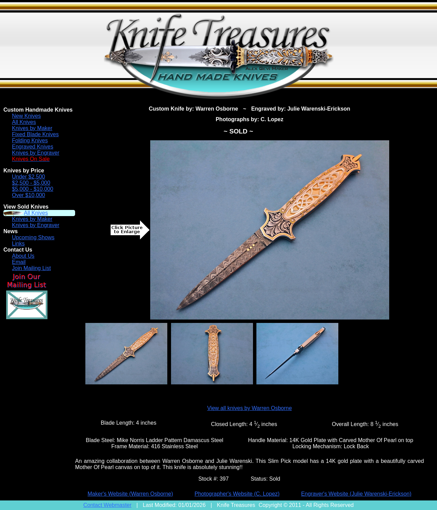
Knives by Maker (32, 128)
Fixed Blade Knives (35, 134)
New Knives (26, 116)
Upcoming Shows (33, 237)
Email (19, 262)
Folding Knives (30, 140)
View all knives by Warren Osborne (249, 408)
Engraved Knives (32, 147)
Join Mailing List (31, 268)
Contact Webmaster (107, 505)
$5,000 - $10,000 (32, 189)
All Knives (24, 122)
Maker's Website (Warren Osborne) (130, 494)
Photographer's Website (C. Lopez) (237, 494)
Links (18, 243)
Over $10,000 (28, 195)
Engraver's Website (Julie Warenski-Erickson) (356, 494)
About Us (23, 256)
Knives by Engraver (35, 153)
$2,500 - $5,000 (31, 183)
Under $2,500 (28, 177)
